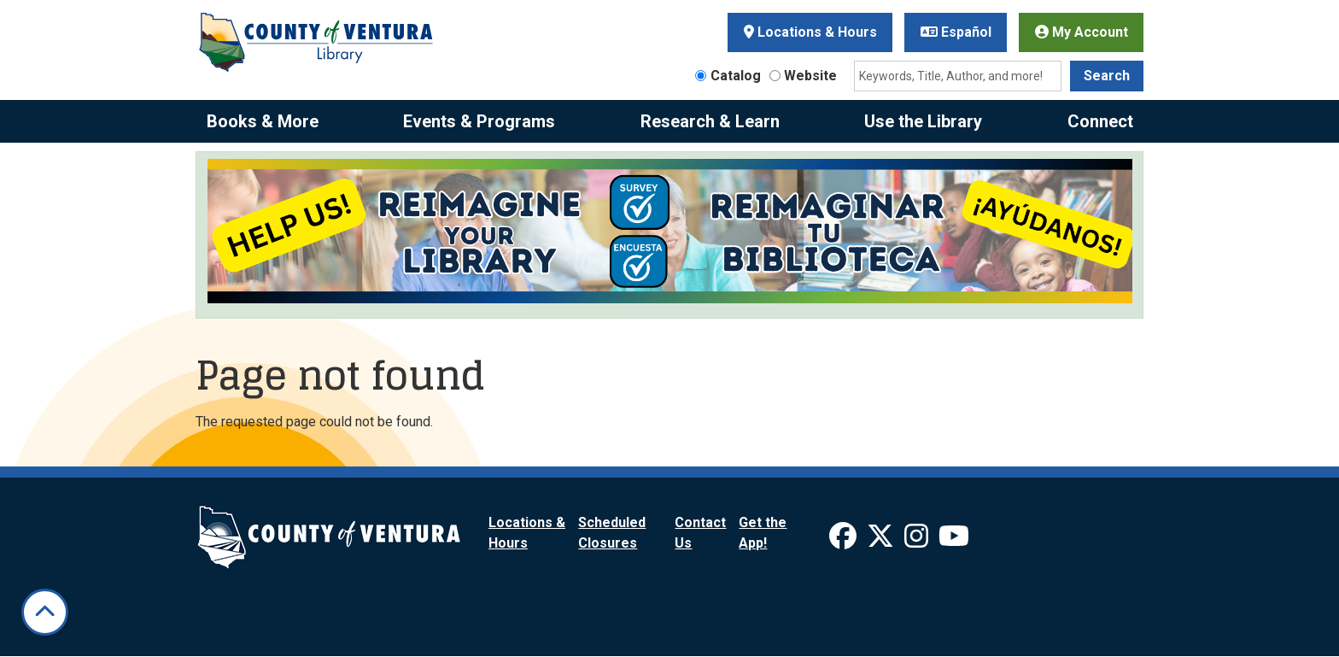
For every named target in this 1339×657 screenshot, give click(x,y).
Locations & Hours (810, 32)
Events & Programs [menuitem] (479, 121)
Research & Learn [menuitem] (710, 121)
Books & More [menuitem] (263, 121)
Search (1107, 75)
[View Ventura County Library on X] (882, 541)
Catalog (735, 75)
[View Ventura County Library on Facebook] (844, 541)
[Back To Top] (44, 612)
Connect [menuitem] (1100, 121)
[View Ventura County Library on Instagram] (918, 541)
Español (956, 32)
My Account (1081, 32)
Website (810, 75)
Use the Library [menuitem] (923, 121)
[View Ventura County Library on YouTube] (953, 541)
